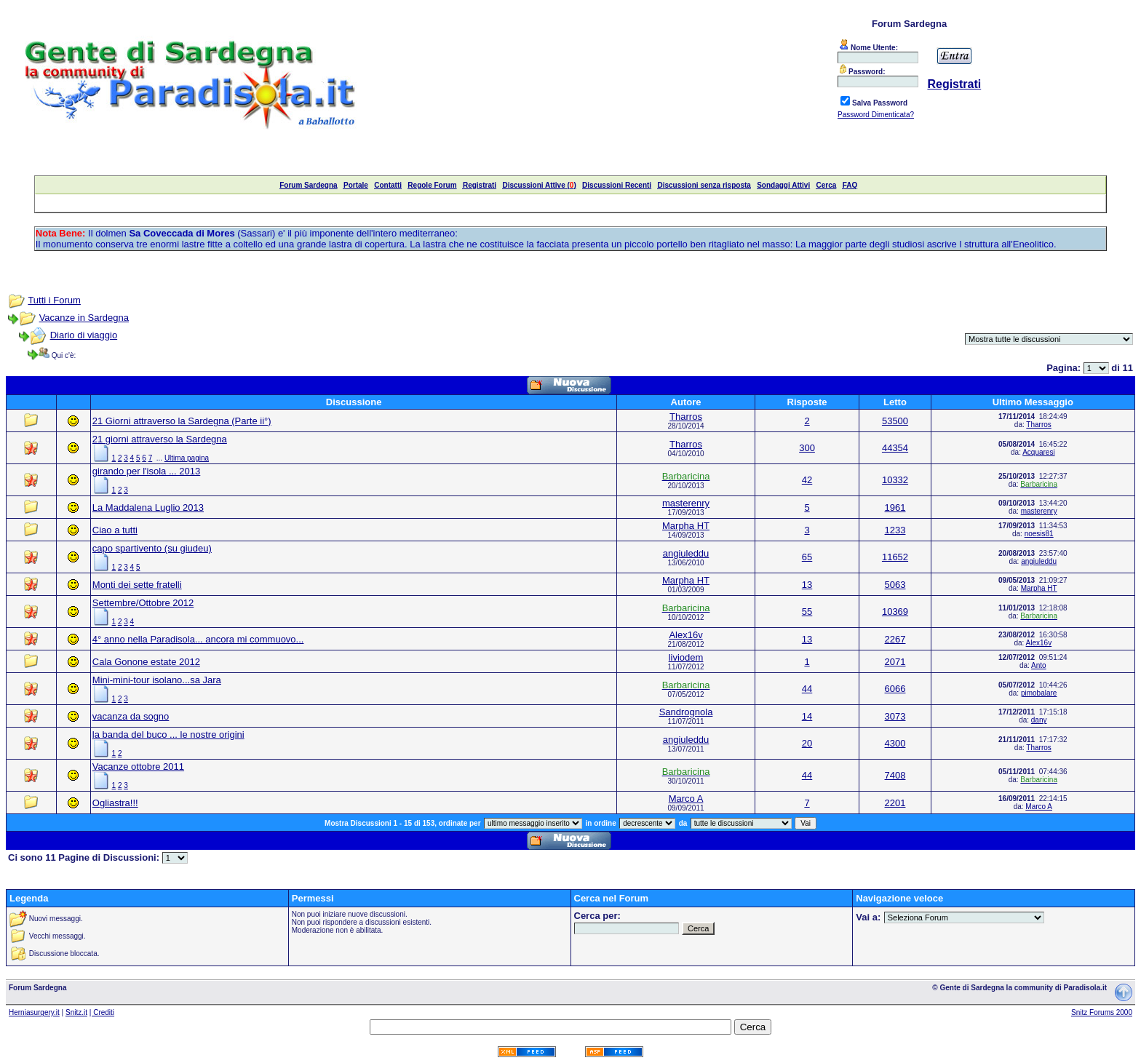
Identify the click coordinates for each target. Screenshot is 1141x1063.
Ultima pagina (186, 458)
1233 (895, 530)
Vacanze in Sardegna (84, 317)
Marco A (686, 798)
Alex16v (685, 634)
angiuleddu (686, 553)
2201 (895, 802)
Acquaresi (1038, 452)
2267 (895, 639)
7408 (895, 775)
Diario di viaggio (84, 335)
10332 (895, 479)
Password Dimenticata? (876, 115)
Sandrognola (686, 711)
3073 (895, 716)
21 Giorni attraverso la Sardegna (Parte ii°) (181, 420)
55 (807, 611)
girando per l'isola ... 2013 (146, 471)
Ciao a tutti (115, 530)
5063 (895, 584)
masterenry (685, 503)
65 (807, 557)
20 (807, 743)
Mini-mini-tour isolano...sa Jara (156, 679)
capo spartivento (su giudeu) (152, 548)
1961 (895, 507)
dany (1039, 720)
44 (807, 688)
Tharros (685, 416)
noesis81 (1039, 534)
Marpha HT (685, 525)
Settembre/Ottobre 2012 (143, 602)
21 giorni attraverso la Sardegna (159, 439)
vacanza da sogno (131, 716)
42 (807, 479)
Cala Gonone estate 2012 (146, 661)
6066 (895, 688)
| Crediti (102, 1012)
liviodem (686, 657)
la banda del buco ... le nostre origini (168, 734)
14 (807, 716)
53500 (895, 420)
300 (807, 447)
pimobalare (1039, 693)
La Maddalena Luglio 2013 (148, 507)
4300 (895, 743)
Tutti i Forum (54, 300)
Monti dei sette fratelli (137, 584)
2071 (895, 661)
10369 (895, 611)
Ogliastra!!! (115, 802)
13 (807, 584)
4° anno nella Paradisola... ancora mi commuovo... (198, 639)
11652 (895, 557)
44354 (895, 447)
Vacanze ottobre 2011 (138, 766)
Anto (1038, 665)
